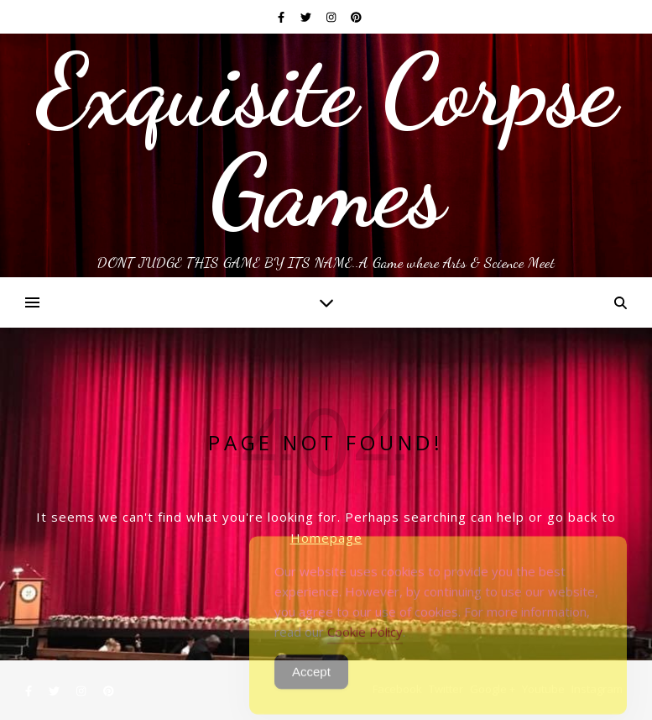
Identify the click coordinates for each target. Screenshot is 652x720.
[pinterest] (356, 16)
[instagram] (332, 16)
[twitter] (307, 16)
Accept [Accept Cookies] (311, 680)
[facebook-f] (282, 16)
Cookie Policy (365, 640)
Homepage (326, 537)
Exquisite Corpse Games (326, 141)
